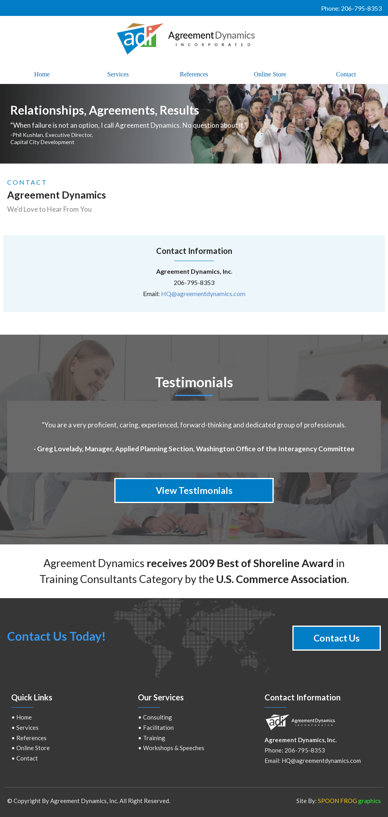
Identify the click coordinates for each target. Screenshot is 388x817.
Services (27, 727)
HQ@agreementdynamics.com (203, 293)
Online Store (33, 747)
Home (24, 717)
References (31, 737)
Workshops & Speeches (173, 747)
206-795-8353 (361, 8)
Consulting (157, 717)
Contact (27, 758)
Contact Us (337, 637)
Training (154, 737)
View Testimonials (194, 490)
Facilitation (158, 727)
